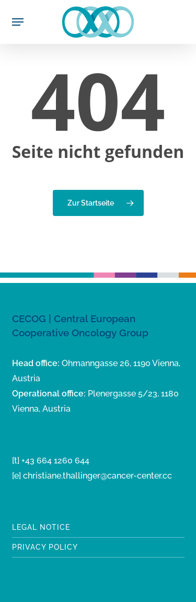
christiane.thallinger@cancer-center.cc (97, 476)
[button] (18, 22)
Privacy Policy (45, 547)
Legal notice (41, 527)
